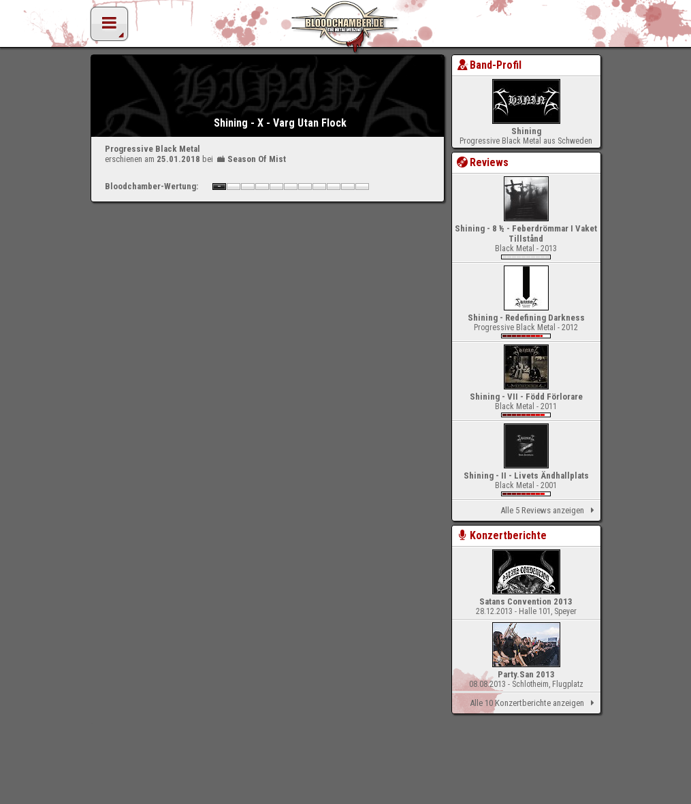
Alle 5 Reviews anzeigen (549, 510)
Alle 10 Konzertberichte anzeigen (534, 703)
